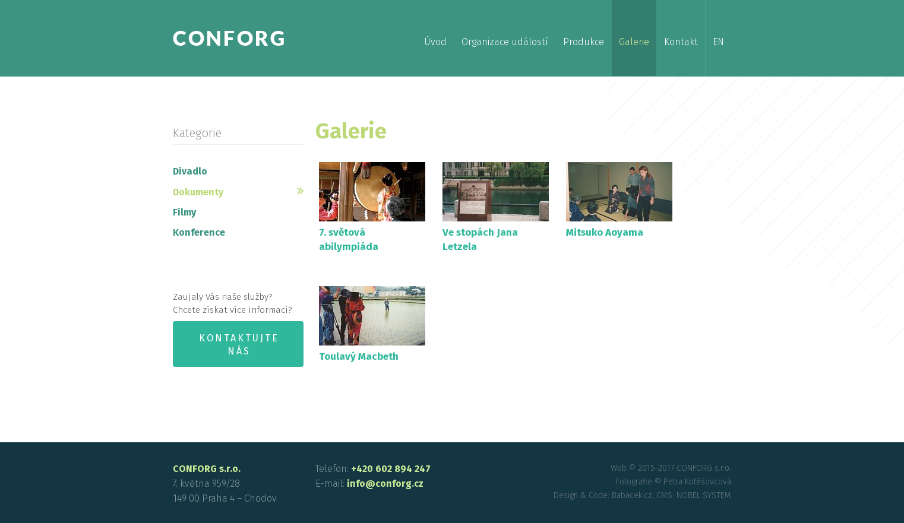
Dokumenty (198, 192)
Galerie (634, 41)
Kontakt (681, 41)
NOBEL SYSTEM (704, 495)
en (718, 41)
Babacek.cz (632, 495)
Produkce (583, 41)
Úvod (435, 41)
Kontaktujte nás (239, 344)
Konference (199, 232)
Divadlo (190, 171)
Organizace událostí (505, 41)
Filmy (184, 212)
